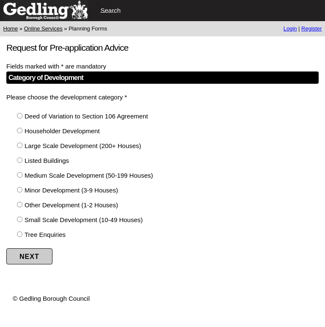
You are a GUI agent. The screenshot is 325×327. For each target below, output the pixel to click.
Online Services (43, 28)
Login (290, 28)
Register (311, 28)
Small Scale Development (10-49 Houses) (84, 219)
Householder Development (62, 131)
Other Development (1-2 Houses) (71, 205)
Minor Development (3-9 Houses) (71, 190)
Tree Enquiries (45, 234)
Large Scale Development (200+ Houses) (83, 145)
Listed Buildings (47, 160)
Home (10, 28)
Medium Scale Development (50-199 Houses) (89, 175)
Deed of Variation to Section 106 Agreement (86, 116)
